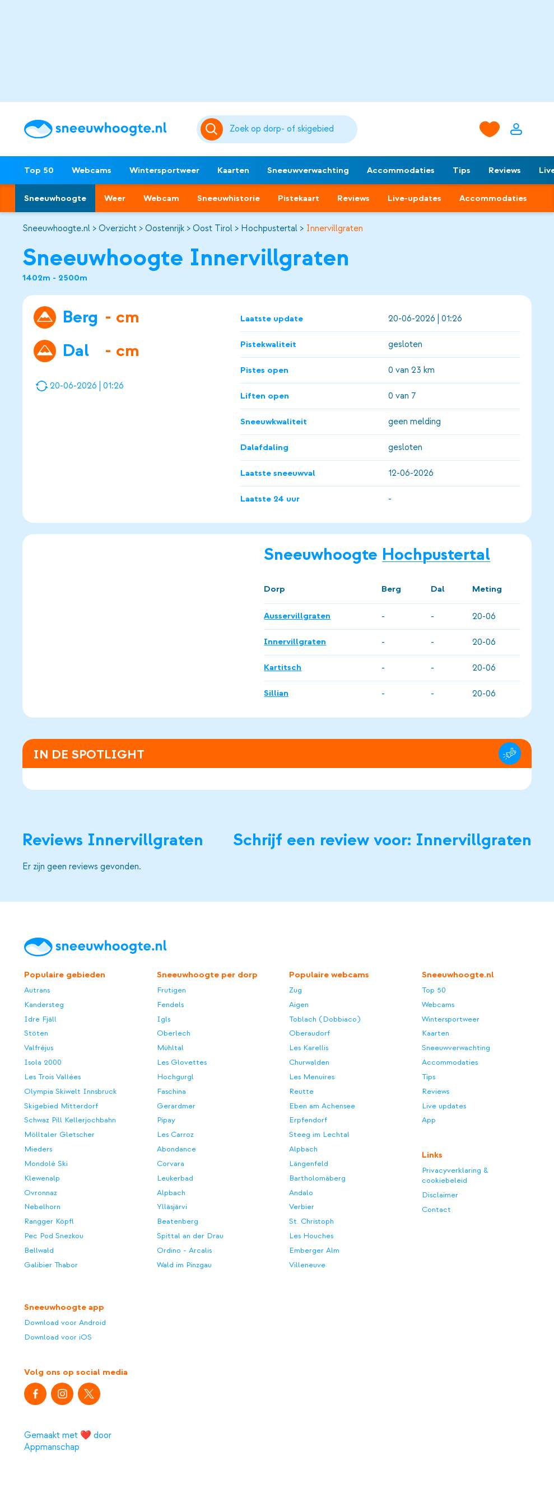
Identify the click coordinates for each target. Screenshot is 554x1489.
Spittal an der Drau (190, 1235)
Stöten (36, 1033)
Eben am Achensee (322, 1106)
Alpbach (171, 1192)
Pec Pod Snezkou (53, 1235)
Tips (462, 170)
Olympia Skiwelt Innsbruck (70, 1091)
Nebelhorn (42, 1206)
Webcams (91, 170)
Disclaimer (440, 1195)
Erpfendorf (308, 1120)
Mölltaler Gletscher (59, 1134)
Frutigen (171, 990)
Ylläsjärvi (172, 1206)
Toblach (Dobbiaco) (324, 1019)
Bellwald (39, 1250)
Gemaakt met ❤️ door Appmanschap (67, 1441)
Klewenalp (42, 1178)
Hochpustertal (269, 228)
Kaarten (233, 170)
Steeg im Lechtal (319, 1134)
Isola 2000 (43, 1062)
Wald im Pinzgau (184, 1265)
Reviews (504, 170)
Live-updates (414, 198)
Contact (436, 1209)
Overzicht (118, 228)
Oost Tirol (212, 228)
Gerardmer (176, 1106)
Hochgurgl (175, 1076)
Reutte (301, 1091)
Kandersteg (44, 1004)
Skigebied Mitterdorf (61, 1106)
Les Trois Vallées (52, 1076)
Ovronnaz (40, 1192)
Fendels (170, 1004)
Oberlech (173, 1033)
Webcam (161, 198)
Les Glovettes (182, 1062)
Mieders (38, 1149)
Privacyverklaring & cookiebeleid (455, 1175)
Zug (295, 990)
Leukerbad (175, 1178)
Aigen (299, 1004)
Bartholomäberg (317, 1178)
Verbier (301, 1206)
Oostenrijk (164, 228)
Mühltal (170, 1047)
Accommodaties (401, 170)
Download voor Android (65, 1322)
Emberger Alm (314, 1250)
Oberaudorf (309, 1033)
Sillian (276, 693)
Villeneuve (307, 1265)
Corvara (170, 1163)
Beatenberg (177, 1221)
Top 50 (39, 170)
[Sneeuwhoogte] (104, 129)
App (429, 1120)
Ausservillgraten (297, 615)
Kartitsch (282, 667)
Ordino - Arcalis (184, 1250)
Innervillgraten (334, 228)
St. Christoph (311, 1221)
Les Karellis (308, 1047)
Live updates (444, 1106)
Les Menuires (311, 1076)
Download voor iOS (58, 1337)
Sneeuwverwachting (308, 170)
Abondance (176, 1149)
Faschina (171, 1091)
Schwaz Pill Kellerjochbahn (70, 1120)
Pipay (166, 1120)
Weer (114, 198)
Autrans (37, 990)
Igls (163, 1019)
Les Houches (311, 1235)
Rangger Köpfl (49, 1221)
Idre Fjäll (40, 1019)
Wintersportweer (164, 170)
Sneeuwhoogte (55, 198)
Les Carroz (175, 1134)
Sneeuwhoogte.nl (56, 228)
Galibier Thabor (51, 1265)
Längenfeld (308, 1163)
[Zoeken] (291, 129)
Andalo (301, 1192)
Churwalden (309, 1062)
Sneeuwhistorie (228, 198)
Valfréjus (38, 1047)
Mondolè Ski (46, 1163)
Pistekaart (298, 198)
